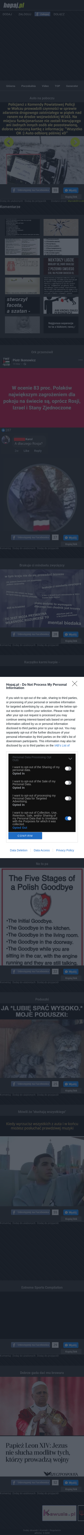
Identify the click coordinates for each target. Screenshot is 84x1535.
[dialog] (42, 767)
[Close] (76, 685)
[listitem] (42, 759)
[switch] (68, 768)
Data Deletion (19, 850)
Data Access (42, 850)
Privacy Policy (65, 850)
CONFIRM (25, 835)
